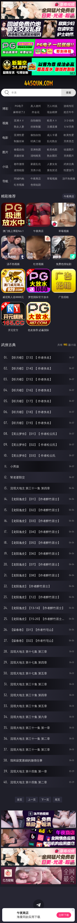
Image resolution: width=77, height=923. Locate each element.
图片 (5, 152)
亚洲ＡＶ (19, 120)
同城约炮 (19, 178)
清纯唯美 (36, 155)
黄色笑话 (52, 170)
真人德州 (36, 106)
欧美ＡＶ (52, 120)
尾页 (57, 799)
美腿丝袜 (19, 155)
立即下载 (64, 915)
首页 (19, 799)
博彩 (5, 109)
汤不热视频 (68, 178)
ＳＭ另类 (69, 126)
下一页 (45, 799)
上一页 (32, 799)
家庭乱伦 (36, 164)
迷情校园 (19, 170)
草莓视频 (52, 178)
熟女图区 (52, 155)
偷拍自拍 (36, 135)
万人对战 (52, 106)
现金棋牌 (52, 112)
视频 (5, 123)
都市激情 (19, 164)
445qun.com (38, 83)
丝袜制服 (36, 126)
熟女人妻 (19, 126)
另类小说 (36, 170)
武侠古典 (69, 164)
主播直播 (52, 126)
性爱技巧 (69, 170)
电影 (5, 138)
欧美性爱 (69, 135)
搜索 (68, 92)
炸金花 (36, 112)
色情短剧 (36, 184)
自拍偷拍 (36, 120)
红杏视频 (19, 184)
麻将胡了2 (19, 112)
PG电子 (19, 106)
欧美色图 (52, 149)
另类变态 (69, 141)
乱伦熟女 (52, 141)
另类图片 (69, 155)
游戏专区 (69, 106)
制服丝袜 (19, 141)
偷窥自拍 (19, 149)
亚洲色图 (36, 149)
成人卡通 (52, 135)
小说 (5, 167)
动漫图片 (69, 149)
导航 (5, 181)
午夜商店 (36, 178)
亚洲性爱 (19, 135)
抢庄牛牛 (69, 112)
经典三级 (36, 141)
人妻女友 (52, 164)
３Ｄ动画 (69, 120)
